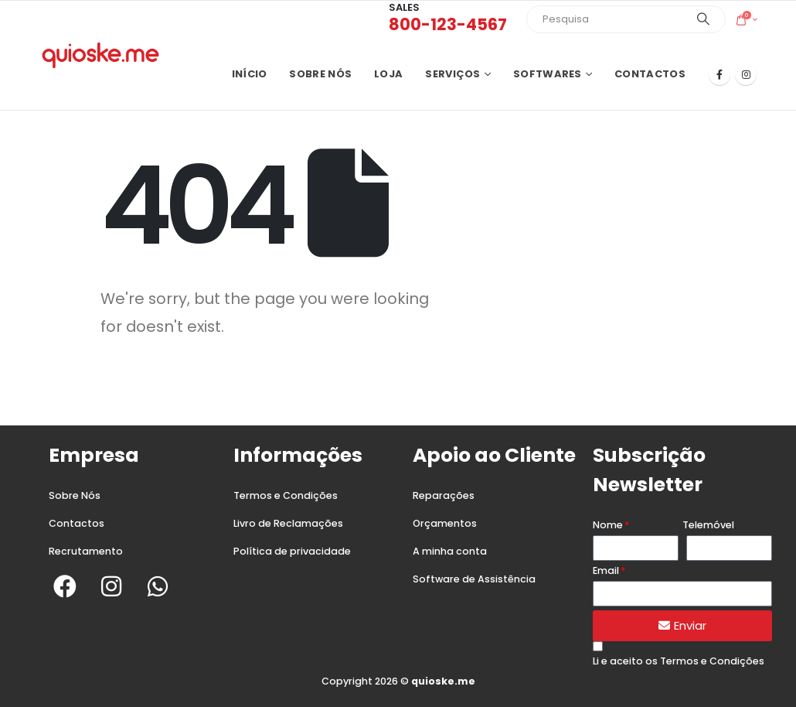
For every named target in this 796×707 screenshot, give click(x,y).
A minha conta (450, 551)
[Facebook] (719, 74)
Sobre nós (320, 74)
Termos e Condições (285, 495)
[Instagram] (746, 74)
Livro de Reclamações (288, 523)
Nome (608, 524)
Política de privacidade (292, 551)
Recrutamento (86, 551)
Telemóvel (708, 524)
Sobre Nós (74, 495)
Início (249, 74)
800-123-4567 (448, 24)
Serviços (452, 74)
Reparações (444, 495)
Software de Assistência (474, 579)
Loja (388, 74)
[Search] (703, 19)
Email (606, 570)
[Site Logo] (100, 55)
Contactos (649, 74)
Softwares (547, 74)
